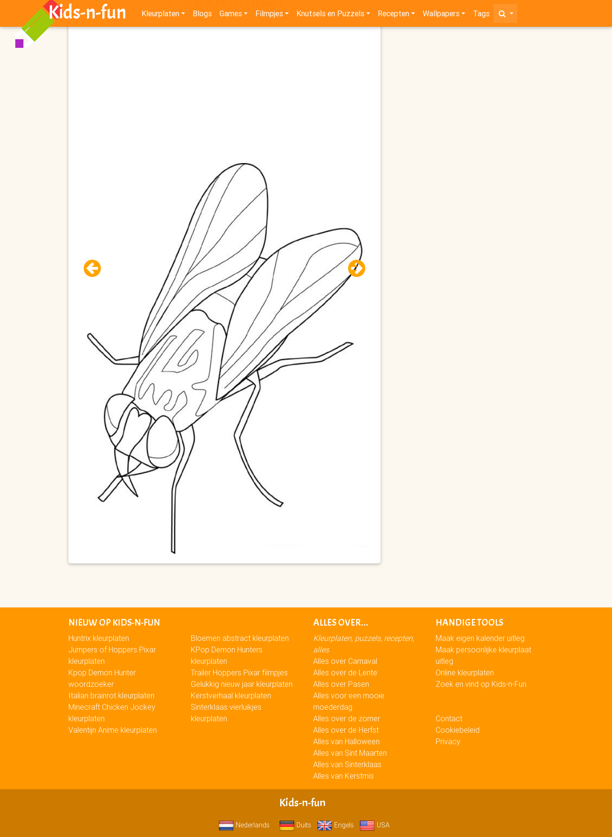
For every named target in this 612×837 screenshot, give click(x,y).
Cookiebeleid (458, 730)
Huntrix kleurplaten (98, 638)
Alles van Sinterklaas (347, 764)
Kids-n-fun (87, 14)
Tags (481, 15)
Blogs (202, 15)
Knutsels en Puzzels (330, 15)
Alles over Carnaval (345, 661)
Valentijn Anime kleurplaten (112, 730)
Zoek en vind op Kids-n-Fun (481, 684)
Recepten (393, 15)
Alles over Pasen (341, 684)
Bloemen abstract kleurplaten (240, 638)
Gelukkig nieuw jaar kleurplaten (242, 684)
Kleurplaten (160, 15)
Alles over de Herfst (346, 730)
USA (375, 825)
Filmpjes (269, 15)
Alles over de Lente (345, 672)
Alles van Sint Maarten (350, 753)
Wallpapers (441, 15)
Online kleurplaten (465, 672)
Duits (295, 825)
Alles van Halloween (346, 741)
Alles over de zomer (346, 718)
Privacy (448, 741)
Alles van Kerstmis (343, 776)
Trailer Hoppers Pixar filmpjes (239, 672)
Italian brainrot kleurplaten (111, 695)
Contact (449, 718)
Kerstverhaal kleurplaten (231, 695)
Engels (335, 825)
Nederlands (244, 825)
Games (230, 15)
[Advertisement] (224, 96)
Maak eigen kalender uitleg (480, 638)
